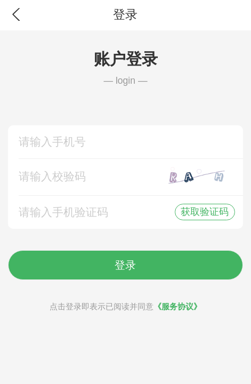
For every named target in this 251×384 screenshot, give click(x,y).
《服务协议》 (177, 306)
